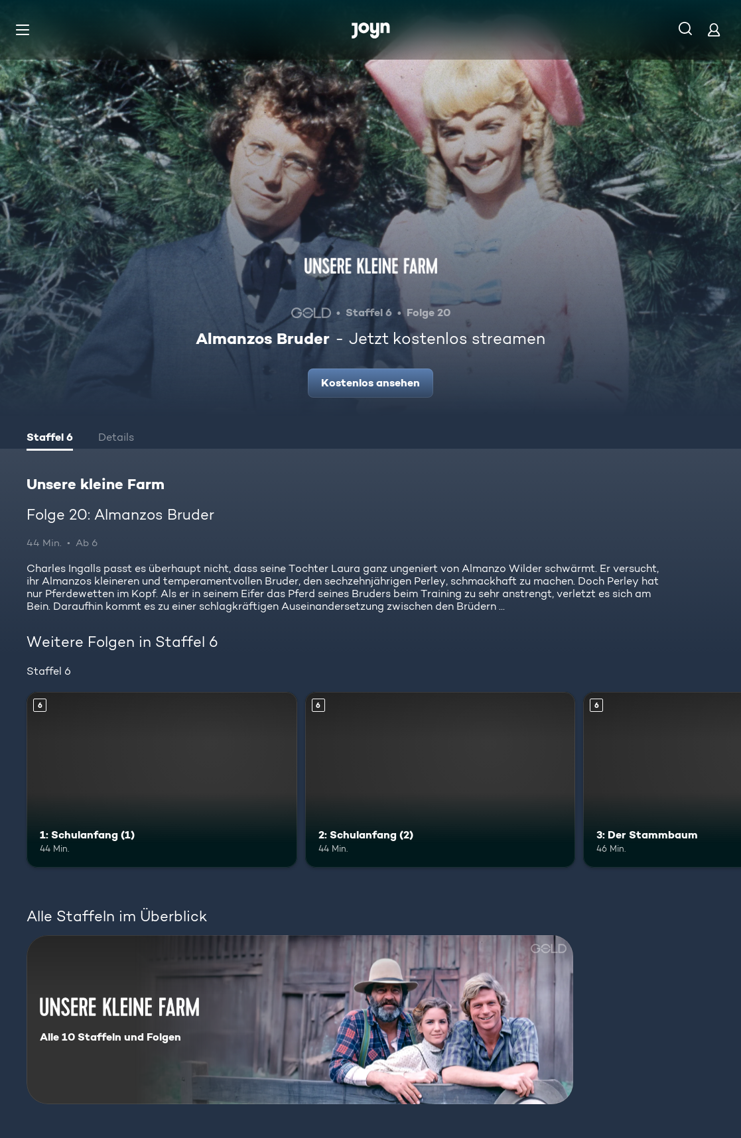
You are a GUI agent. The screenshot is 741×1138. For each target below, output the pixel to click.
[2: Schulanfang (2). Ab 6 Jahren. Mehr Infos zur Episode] (440, 780)
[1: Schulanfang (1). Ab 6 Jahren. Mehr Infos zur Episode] (162, 780)
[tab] (50, 439)
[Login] (714, 29)
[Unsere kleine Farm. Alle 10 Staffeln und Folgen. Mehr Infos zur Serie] (300, 1019)
